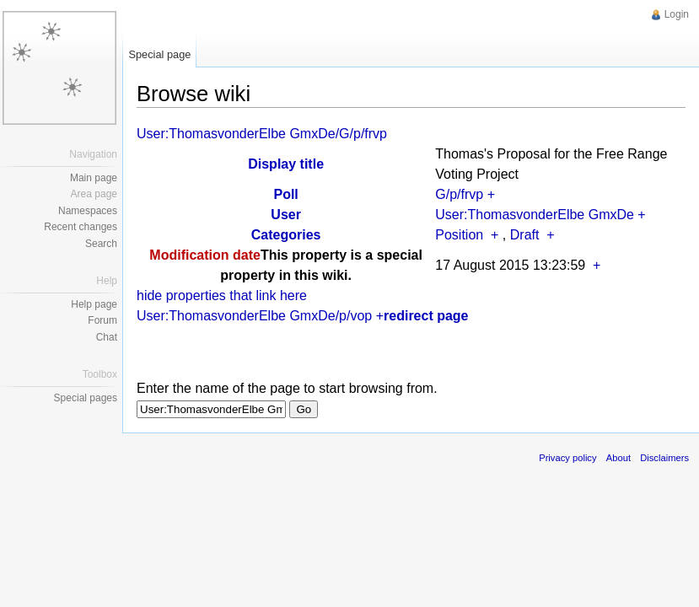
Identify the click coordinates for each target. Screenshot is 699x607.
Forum (102, 320)
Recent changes (80, 227)
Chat (106, 337)
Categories (286, 235)
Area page (94, 194)
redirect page (426, 316)
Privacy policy (567, 458)
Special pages (85, 398)
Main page (93, 178)
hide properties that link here (222, 295)
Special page (159, 54)
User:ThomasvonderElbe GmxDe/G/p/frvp (262, 133)
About (618, 458)
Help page (94, 304)
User (286, 214)
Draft (525, 235)
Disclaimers (664, 458)
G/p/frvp (459, 194)
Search (101, 244)
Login (676, 14)
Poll (285, 194)
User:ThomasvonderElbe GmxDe (534, 214)
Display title (286, 164)
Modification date (205, 255)
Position (459, 235)
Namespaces (87, 211)
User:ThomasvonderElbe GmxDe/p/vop (254, 316)
